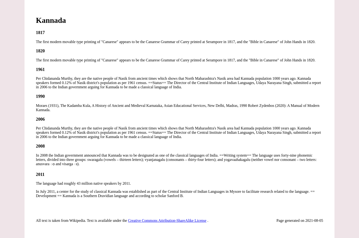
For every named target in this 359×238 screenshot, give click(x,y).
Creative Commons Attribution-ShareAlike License (167, 220)
